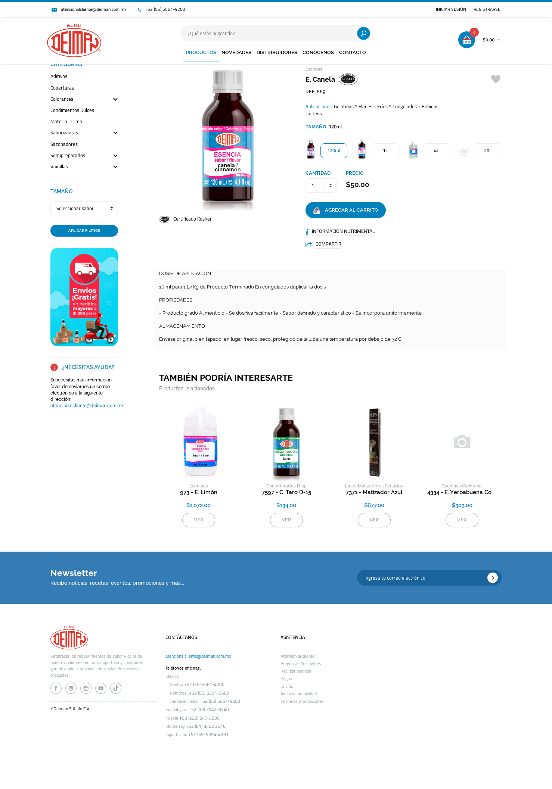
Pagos (286, 678)
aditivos (58, 77)
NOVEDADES (236, 52)
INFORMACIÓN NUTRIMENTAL (343, 231)
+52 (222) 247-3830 (199, 718)
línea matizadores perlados (374, 486)
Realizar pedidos (295, 671)
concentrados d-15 (286, 486)
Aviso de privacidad (298, 694)
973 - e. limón (198, 492)
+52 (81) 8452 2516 (206, 726)
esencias (198, 486)
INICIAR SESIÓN (451, 9)
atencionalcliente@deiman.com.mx (93, 9)
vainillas (59, 167)
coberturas (62, 88)
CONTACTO (352, 52)
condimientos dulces (72, 111)
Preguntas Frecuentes (300, 663)
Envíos (286, 686)
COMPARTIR (328, 243)
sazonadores (64, 145)
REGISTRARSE (487, 9)
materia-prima (66, 122)
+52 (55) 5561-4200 (165, 9)
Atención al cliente (297, 656)
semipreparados (67, 156)
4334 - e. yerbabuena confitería (462, 492)
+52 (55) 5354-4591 (208, 734)
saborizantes (64, 133)
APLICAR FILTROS (84, 230)
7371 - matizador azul (374, 492)
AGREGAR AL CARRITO (345, 210)
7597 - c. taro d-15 (286, 492)
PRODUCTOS (201, 52)
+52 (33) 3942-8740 (209, 709)
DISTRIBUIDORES (277, 52)
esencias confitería (462, 486)
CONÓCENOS (318, 52)
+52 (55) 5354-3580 (209, 693)
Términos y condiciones (302, 701)
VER (199, 520)
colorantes (61, 99)
